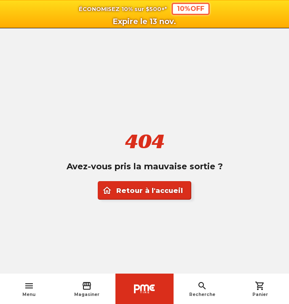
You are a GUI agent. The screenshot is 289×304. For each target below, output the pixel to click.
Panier (260, 289)
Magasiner (86, 289)
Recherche (202, 289)
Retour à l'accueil (142, 190)
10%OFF (190, 8)
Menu (28, 289)
